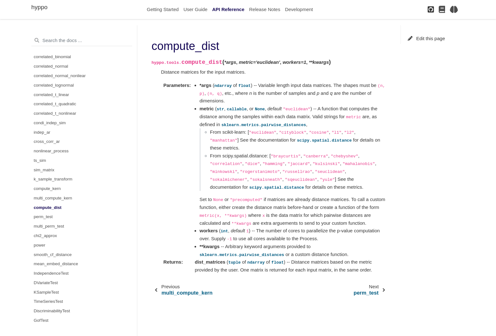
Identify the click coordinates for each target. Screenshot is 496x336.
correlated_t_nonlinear (55, 113)
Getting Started (163, 9)
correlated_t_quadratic (55, 103)
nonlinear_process (51, 151)
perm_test (43, 216)
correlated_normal (51, 66)
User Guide (195, 9)
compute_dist (48, 207)
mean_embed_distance (56, 263)
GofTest (41, 320)
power (40, 245)
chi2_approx (45, 235)
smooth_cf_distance (53, 254)
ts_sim (40, 160)
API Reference (228, 9)
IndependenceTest (51, 273)
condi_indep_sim (50, 122)
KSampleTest (46, 292)
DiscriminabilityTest (52, 311)
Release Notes (264, 9)
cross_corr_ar (47, 141)
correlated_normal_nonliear (60, 75)
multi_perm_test (49, 226)
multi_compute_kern (53, 198)
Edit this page (426, 38)
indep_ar (42, 132)
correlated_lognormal (54, 85)
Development (299, 9)
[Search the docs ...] (81, 40)
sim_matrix (44, 170)
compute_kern (47, 188)
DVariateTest (46, 282)
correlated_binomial (52, 56)
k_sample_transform (53, 179)
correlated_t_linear (51, 94)
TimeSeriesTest (48, 301)
